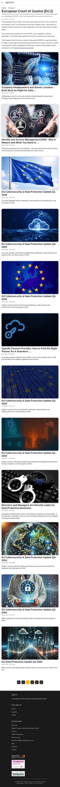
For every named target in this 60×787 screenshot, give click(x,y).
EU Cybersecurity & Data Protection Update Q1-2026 (29, 193)
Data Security (16, 737)
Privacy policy (29, 783)
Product (14, 731)
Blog (13, 743)
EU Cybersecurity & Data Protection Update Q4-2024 (29, 558)
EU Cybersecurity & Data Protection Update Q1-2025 (29, 454)
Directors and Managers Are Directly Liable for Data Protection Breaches (28, 506)
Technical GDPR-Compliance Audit (22, 740)
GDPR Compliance (17, 734)
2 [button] (32, 682)
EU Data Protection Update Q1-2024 (22, 662)
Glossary (11, 8)
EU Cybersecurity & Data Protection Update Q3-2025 (29, 297)
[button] (19, 682)
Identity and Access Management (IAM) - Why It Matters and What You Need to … (29, 141)
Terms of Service (38, 783)
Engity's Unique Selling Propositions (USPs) (25, 728)
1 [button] (27, 682)
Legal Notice (20, 783)
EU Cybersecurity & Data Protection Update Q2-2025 (29, 402)
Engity (4, 8)
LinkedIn (14, 712)
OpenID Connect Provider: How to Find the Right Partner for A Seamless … (29, 350)
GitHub (14, 715)
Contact (14, 750)
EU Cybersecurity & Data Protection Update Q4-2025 (29, 245)
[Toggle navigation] (2, 2)
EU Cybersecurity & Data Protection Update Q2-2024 (29, 611)
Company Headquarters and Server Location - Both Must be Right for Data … (28, 88)
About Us (14, 725)
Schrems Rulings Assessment (24, 48)
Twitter (14, 709)
